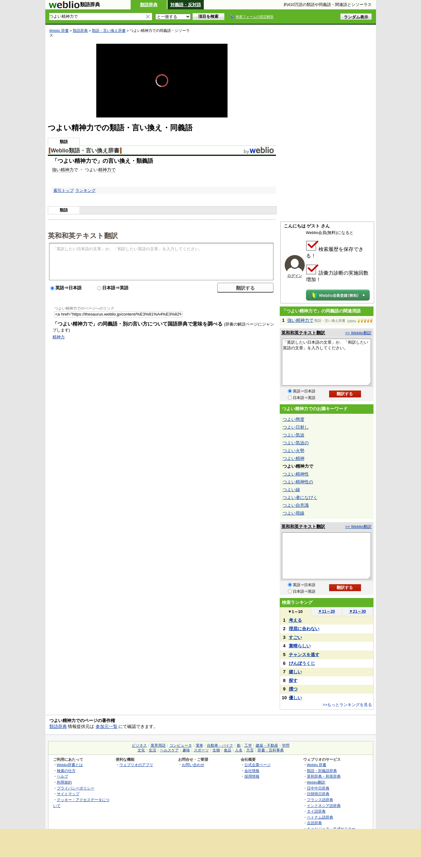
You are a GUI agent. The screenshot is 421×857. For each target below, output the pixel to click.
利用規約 (64, 782)
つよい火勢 (293, 450)
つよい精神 (293, 458)
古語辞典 (314, 823)
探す (293, 680)
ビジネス (139, 745)
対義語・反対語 (185, 4)
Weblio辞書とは (70, 765)
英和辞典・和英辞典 (324, 776)
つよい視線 (293, 513)
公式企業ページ (257, 765)
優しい (295, 697)
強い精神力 (63, 169)
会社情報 (251, 771)
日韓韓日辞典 (318, 794)
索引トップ (63, 190)
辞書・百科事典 (271, 750)
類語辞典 (149, 4)
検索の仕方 (66, 771)
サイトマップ (68, 794)
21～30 (357, 611)
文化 (141, 750)
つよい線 (291, 489)
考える (295, 620)
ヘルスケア (169, 750)
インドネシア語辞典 (324, 806)
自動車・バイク (220, 745)
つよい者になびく (300, 497)
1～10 (295, 611)
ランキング (85, 190)
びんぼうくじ (302, 663)
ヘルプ (62, 776)
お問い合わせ (193, 765)
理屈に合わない (304, 628)
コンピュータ (180, 745)
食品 (227, 750)
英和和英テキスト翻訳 (83, 235)
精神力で (107, 169)
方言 (250, 750)
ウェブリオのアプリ (136, 765)
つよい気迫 (293, 434)
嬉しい (295, 671)
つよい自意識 (296, 505)
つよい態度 (293, 419)
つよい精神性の (298, 481)
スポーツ (201, 750)
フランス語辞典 (320, 800)
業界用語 (158, 745)
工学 (248, 745)
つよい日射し (296, 427)
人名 (239, 750)
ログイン (294, 276)
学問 (285, 745)
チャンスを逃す (304, 654)
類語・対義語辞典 (322, 771)
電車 (199, 745)
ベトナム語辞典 (320, 817)
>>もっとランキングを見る (347, 704)
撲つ (293, 688)
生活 (152, 750)
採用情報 (251, 776)
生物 (216, 750)
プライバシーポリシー (75, 788)
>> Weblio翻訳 (358, 333)
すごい (295, 637)
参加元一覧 (107, 726)
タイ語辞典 (316, 811)
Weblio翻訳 (316, 782)
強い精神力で (300, 320)
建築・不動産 (267, 745)
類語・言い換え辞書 (109, 30)
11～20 (326, 611)
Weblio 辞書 (59, 30)
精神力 (59, 337)
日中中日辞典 (318, 788)
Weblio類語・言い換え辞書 (85, 150)
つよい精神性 (296, 473)
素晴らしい (300, 645)
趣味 (186, 750)
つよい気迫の (296, 442)
